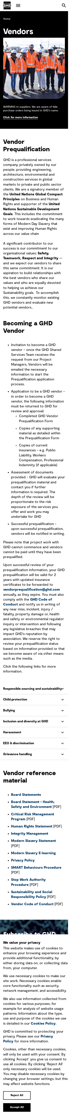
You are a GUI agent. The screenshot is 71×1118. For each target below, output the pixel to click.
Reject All (17, 1095)
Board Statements (26, 795)
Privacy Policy (23, 860)
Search (64, 5)
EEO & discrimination (19, 743)
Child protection (15, 699)
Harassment (12, 732)
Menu (18, 5)
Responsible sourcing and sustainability (32, 688)
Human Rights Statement (31, 826)
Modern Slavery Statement (33, 841)
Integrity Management (29, 833)
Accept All (17, 1107)
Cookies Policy (43, 1023)
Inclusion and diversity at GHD (25, 721)
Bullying (9, 710)
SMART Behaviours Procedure (36, 867)
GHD (7, 5)
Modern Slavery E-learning (33, 853)
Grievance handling (17, 754)
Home (6, 19)
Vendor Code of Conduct (32, 904)
